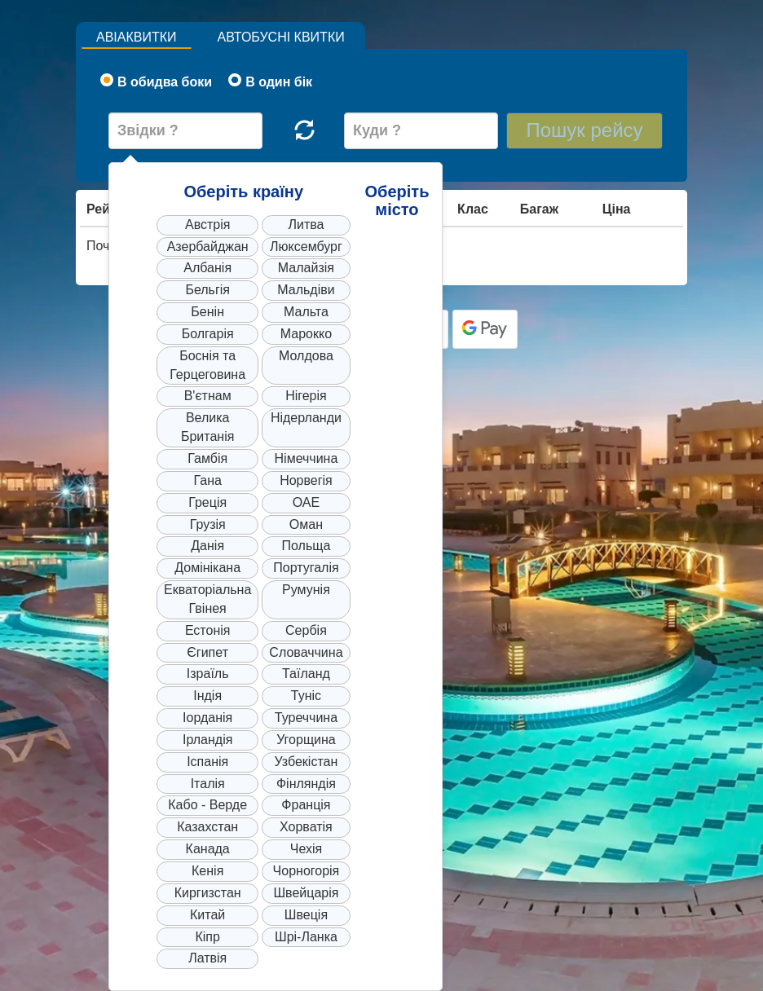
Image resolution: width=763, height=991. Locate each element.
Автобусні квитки (281, 37)
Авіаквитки (136, 37)
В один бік (270, 81)
